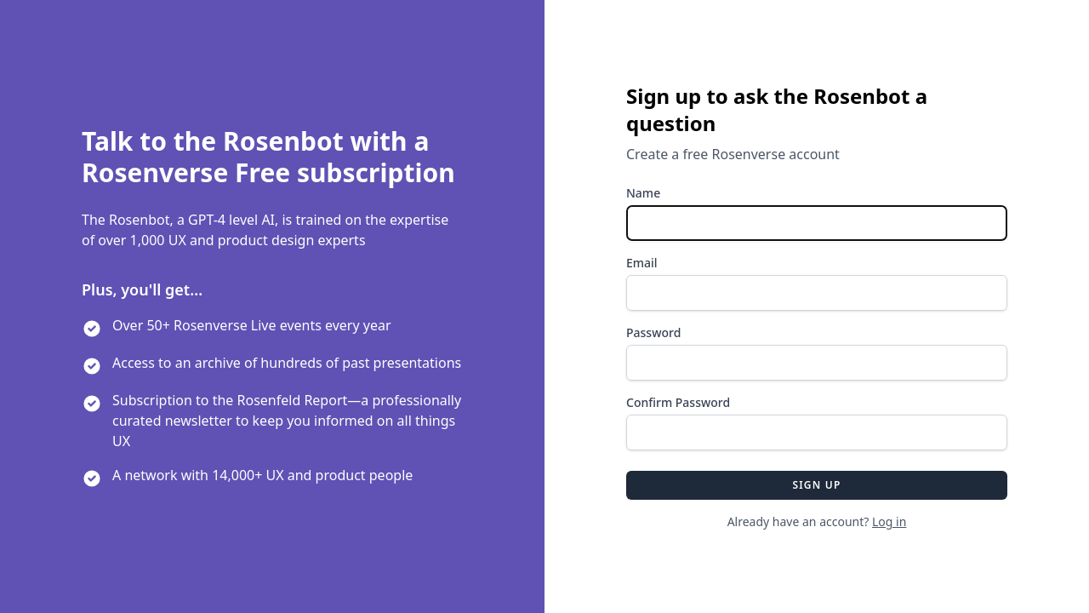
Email (642, 263)
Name (643, 193)
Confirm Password (678, 402)
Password (653, 332)
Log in (889, 521)
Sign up (816, 485)
